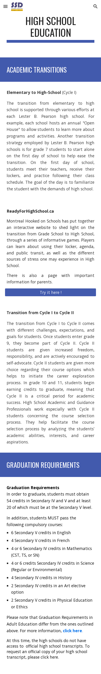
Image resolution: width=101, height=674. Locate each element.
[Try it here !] (50, 292)
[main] (50, 29)
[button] (5, 6)
